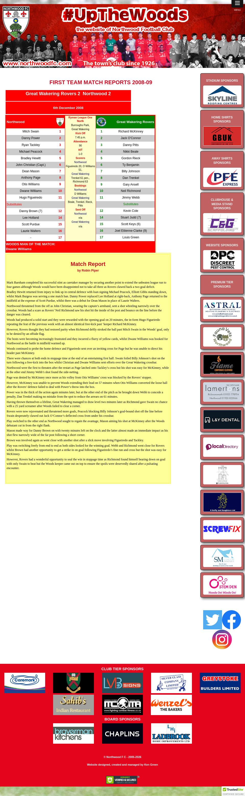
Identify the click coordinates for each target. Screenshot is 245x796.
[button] (233, 791)
